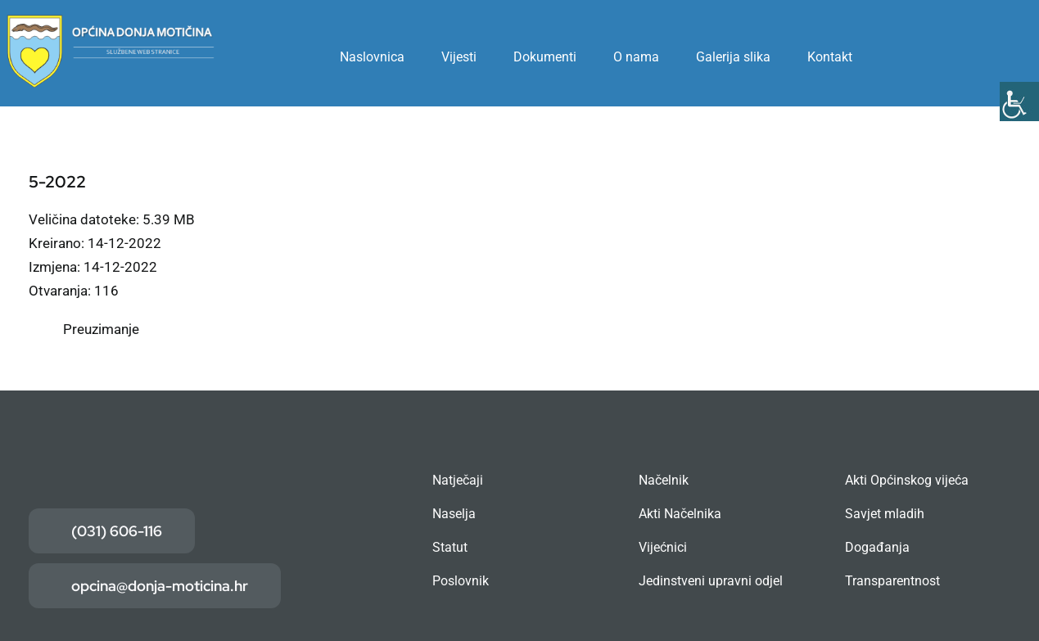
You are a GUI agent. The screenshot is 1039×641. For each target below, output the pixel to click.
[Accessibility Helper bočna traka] (1019, 101)
